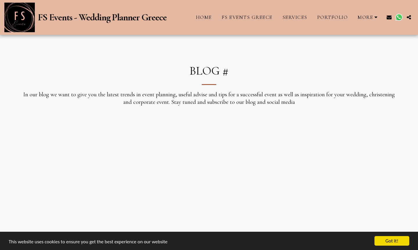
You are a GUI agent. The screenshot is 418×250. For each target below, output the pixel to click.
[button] (389, 17)
